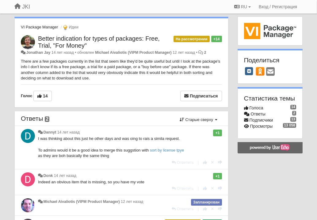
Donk (48, 176)
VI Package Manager (39, 27)
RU (242, 6)
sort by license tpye (167, 150)
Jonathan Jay (38, 52)
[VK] (249, 71)
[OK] (260, 71)
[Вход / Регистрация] (278, 7)
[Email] (270, 72)
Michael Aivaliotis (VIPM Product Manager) (133, 52)
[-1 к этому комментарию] (220, 162)
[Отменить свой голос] (212, 162)
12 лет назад (132, 202)
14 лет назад (68, 132)
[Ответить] (183, 162)
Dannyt (49, 132)
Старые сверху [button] (198, 119)
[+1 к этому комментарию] (205, 162)
